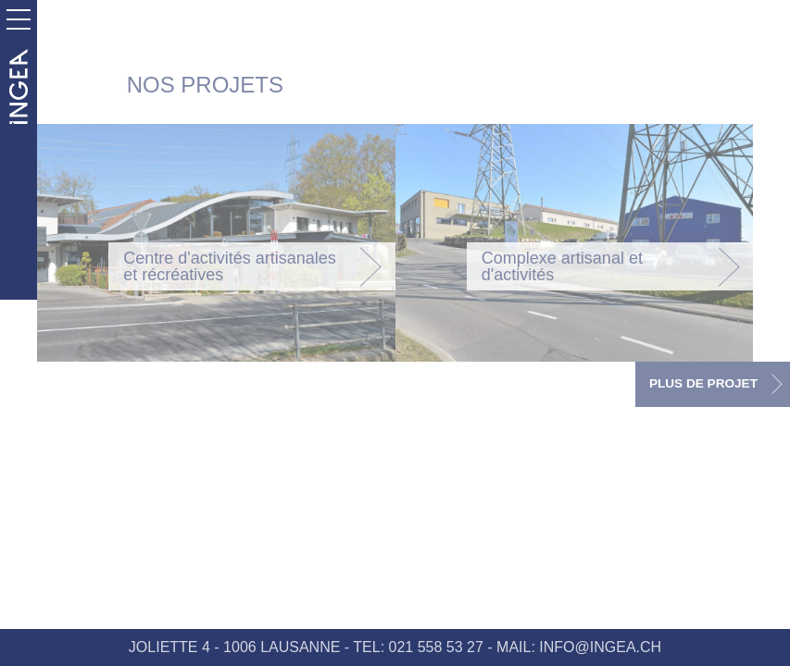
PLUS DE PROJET (703, 383)
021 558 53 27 (436, 647)
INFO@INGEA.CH (600, 647)
